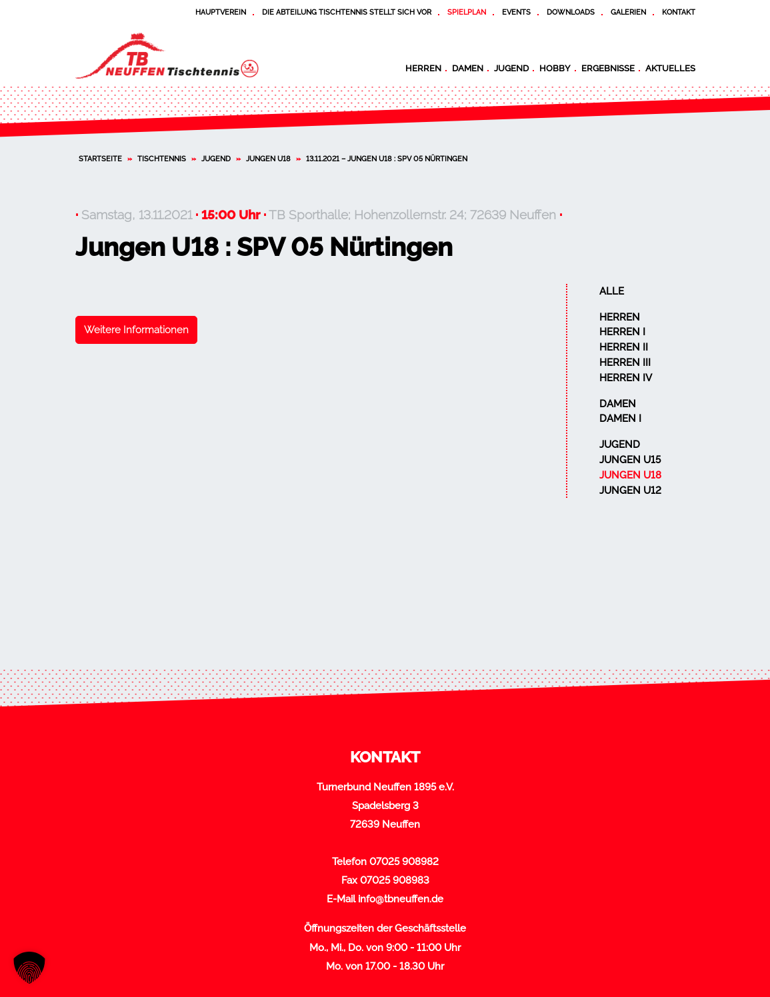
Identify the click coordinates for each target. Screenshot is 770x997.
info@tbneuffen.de (400, 899)
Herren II (623, 347)
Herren (423, 68)
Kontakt (678, 12)
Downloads (571, 12)
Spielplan (466, 12)
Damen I (620, 419)
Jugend (511, 68)
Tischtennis (161, 158)
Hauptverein (220, 12)
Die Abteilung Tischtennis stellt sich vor (346, 12)
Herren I (622, 332)
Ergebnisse (608, 68)
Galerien (628, 12)
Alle (611, 291)
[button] (29, 967)
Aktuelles (670, 68)
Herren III (625, 363)
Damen (467, 68)
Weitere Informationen (136, 330)
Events (516, 12)
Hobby (555, 68)
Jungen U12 (630, 491)
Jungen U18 (268, 158)
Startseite (100, 158)
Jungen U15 (630, 460)
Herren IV (625, 378)
